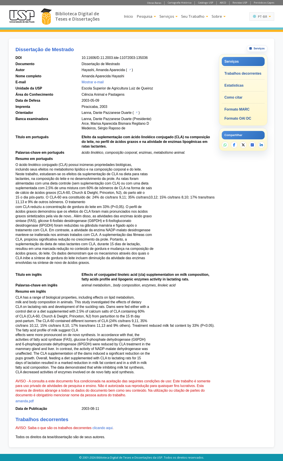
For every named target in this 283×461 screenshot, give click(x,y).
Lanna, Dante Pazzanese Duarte (107, 113)
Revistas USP (240, 2)
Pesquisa (146, 16)
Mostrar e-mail (93, 82)
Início (128, 16)
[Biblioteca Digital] (46, 16)
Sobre (219, 16)
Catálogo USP (205, 2)
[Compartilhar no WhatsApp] (225, 145)
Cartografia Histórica (179, 2)
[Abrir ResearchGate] (252, 145)
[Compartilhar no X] (243, 145)
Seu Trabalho (194, 16)
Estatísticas (234, 85)
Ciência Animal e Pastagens (103, 94)
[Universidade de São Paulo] (22, 16)
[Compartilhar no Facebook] (234, 145)
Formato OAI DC (237, 118)
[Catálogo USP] (129, 69)
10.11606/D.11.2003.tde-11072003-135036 (115, 58)
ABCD (223, 2)
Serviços (168, 16)
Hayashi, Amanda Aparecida (103, 70)
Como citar (233, 97)
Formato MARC (236, 109)
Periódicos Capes (264, 2)
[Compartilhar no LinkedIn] (261, 145)
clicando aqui (102, 428)
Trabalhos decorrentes (242, 73)
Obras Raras (154, 3)
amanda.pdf (24, 401)
